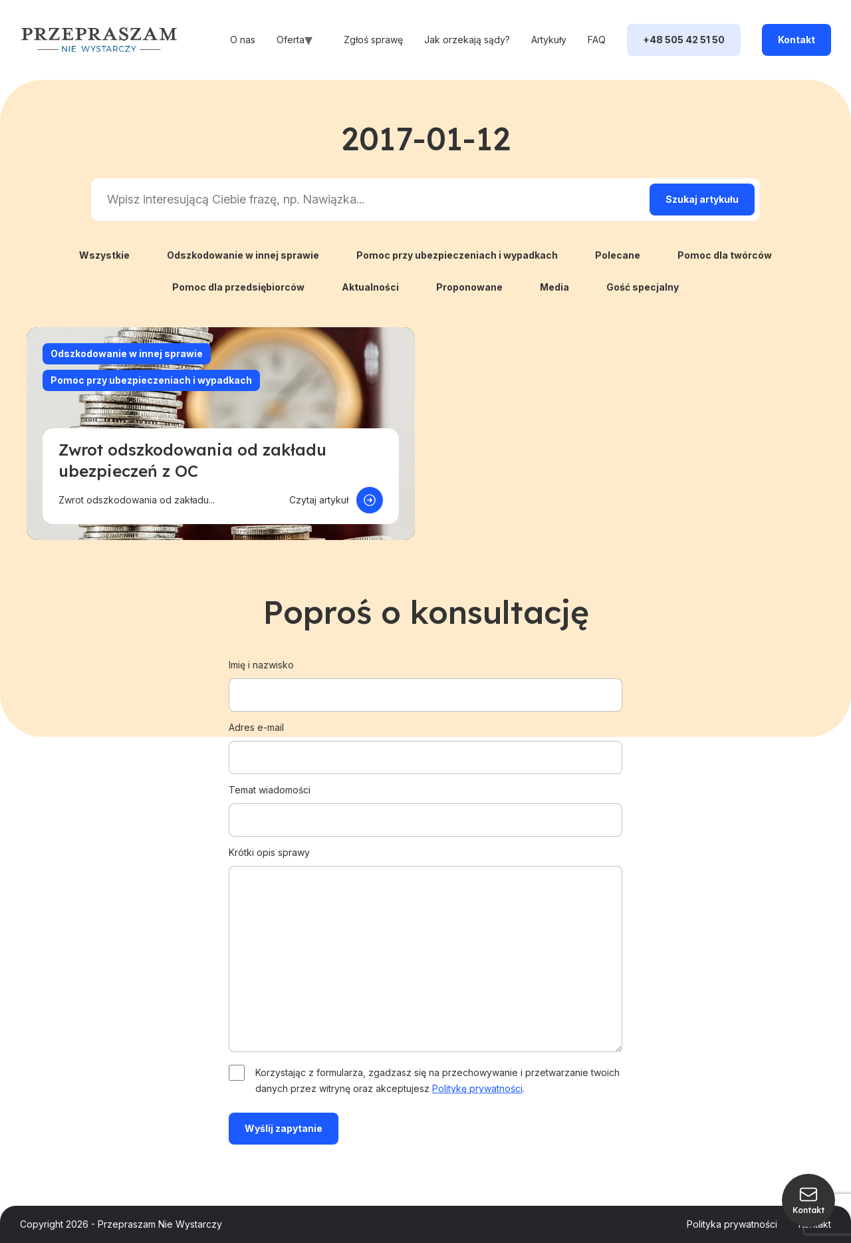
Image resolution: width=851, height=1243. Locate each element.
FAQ (597, 39)
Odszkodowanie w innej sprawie (243, 255)
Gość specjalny (642, 287)
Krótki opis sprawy (425, 950)
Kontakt (796, 39)
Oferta (290, 39)
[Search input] (367, 199)
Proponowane (469, 287)
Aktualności (370, 287)
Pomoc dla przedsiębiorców (238, 287)
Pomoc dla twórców (724, 255)
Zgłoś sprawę (373, 39)
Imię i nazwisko (425, 679)
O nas (242, 39)
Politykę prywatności (477, 1088)
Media (554, 287)
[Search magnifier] (702, 199)
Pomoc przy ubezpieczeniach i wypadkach (457, 255)
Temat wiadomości (425, 804)
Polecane (617, 255)
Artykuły (548, 39)
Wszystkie (104, 255)
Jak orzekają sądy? (467, 39)
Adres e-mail (425, 742)
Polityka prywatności (732, 1224)
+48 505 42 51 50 (684, 39)
